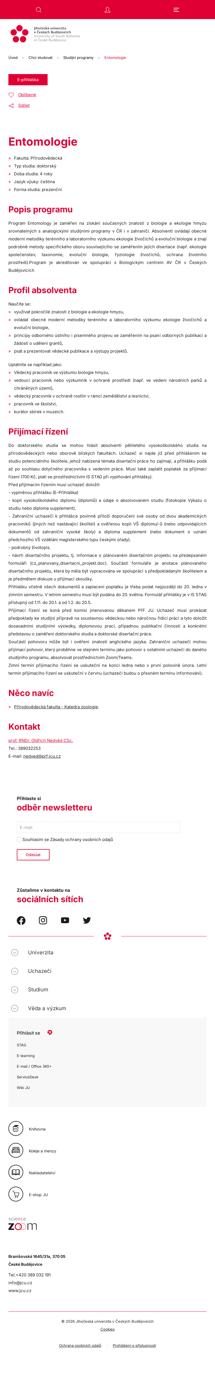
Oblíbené (27, 94)
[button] (39, 10)
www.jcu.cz (19, 1290)
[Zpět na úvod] (107, 34)
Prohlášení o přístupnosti (134, 1345)
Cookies (108, 1329)
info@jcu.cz (20, 1282)
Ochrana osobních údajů (80, 1345)
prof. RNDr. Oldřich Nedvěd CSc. (40, 740)
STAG (21, 1045)
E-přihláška (28, 79)
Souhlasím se (65, 839)
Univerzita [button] (40, 952)
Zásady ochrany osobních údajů (81, 839)
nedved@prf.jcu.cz (42, 756)
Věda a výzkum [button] (47, 1008)
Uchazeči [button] (40, 971)
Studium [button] (38, 989)
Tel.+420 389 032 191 (29, 1275)
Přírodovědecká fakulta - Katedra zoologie (56, 706)
